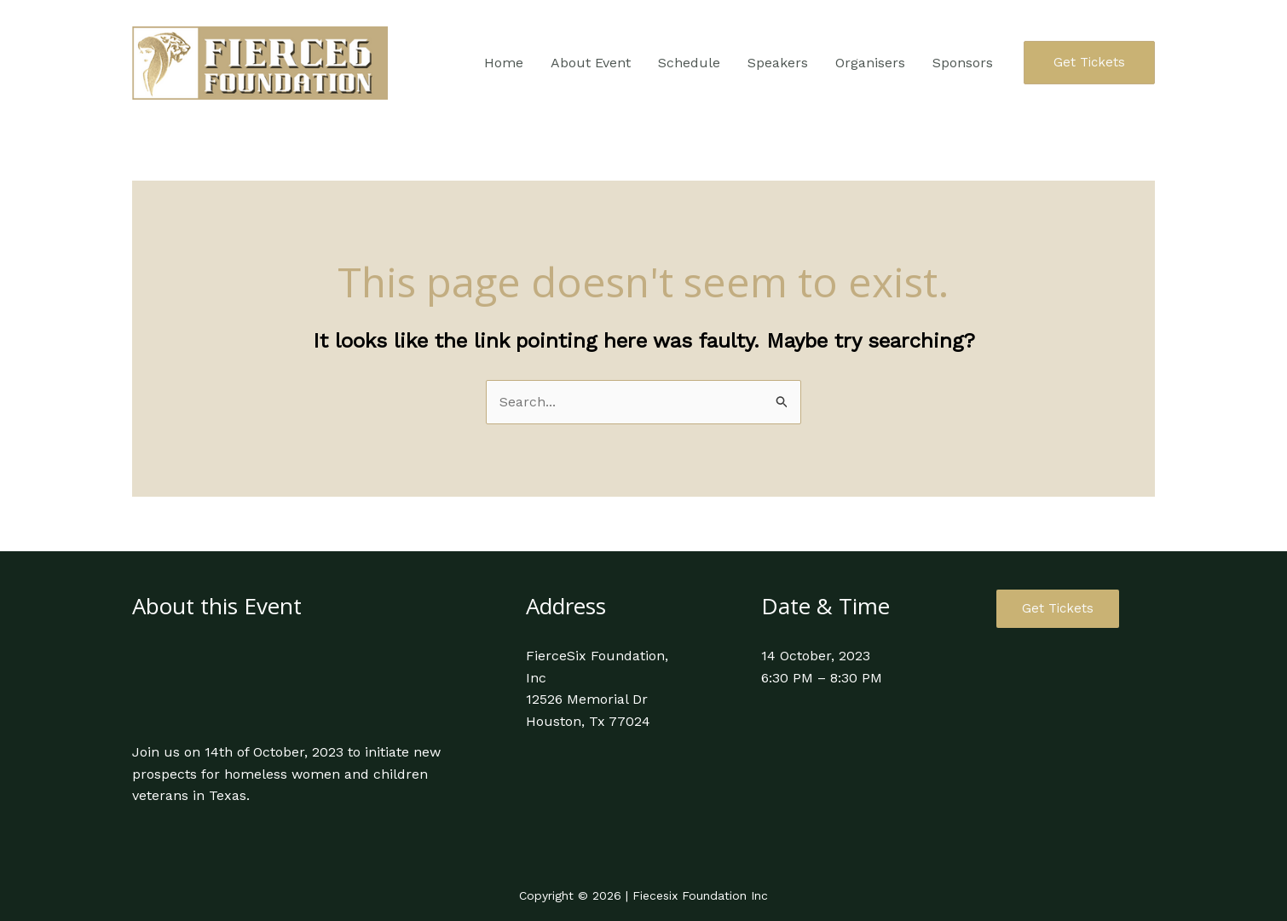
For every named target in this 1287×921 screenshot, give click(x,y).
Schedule (689, 63)
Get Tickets (1058, 608)
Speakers (777, 63)
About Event (591, 63)
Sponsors (962, 63)
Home (503, 63)
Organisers (870, 63)
